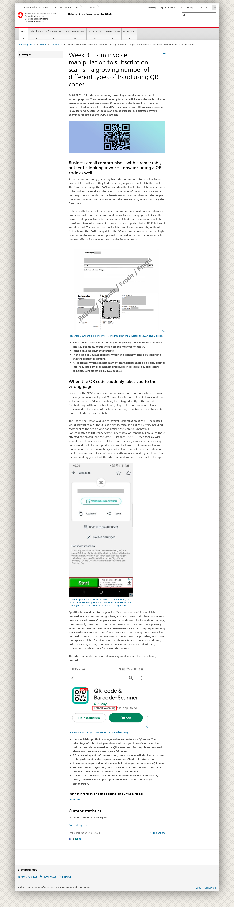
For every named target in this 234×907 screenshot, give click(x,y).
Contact (171, 7)
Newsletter (49, 876)
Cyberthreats (36, 31)
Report (163, 7)
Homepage (152, 7)
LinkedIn (67, 876)
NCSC (90, 7)
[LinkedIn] (80, 838)
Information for (53, 31)
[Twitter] (73, 838)
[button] (184, 15)
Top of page (158, 832)
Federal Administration (34, 7)
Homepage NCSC (26, 44)
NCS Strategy (94, 31)
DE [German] (201, 7)
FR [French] (205, 7)
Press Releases (29, 876)
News (24, 32)
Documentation (112, 31)
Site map (190, 7)
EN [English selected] (214, 7)
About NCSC (129, 31)
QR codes (74, 799)
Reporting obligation (75, 31)
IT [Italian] (210, 7)
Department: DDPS (67, 7)
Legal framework (206, 887)
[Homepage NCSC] (67, 17)
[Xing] (77, 838)
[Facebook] (70, 838)
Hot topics (56, 44)
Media (180, 7)
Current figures (78, 825)
